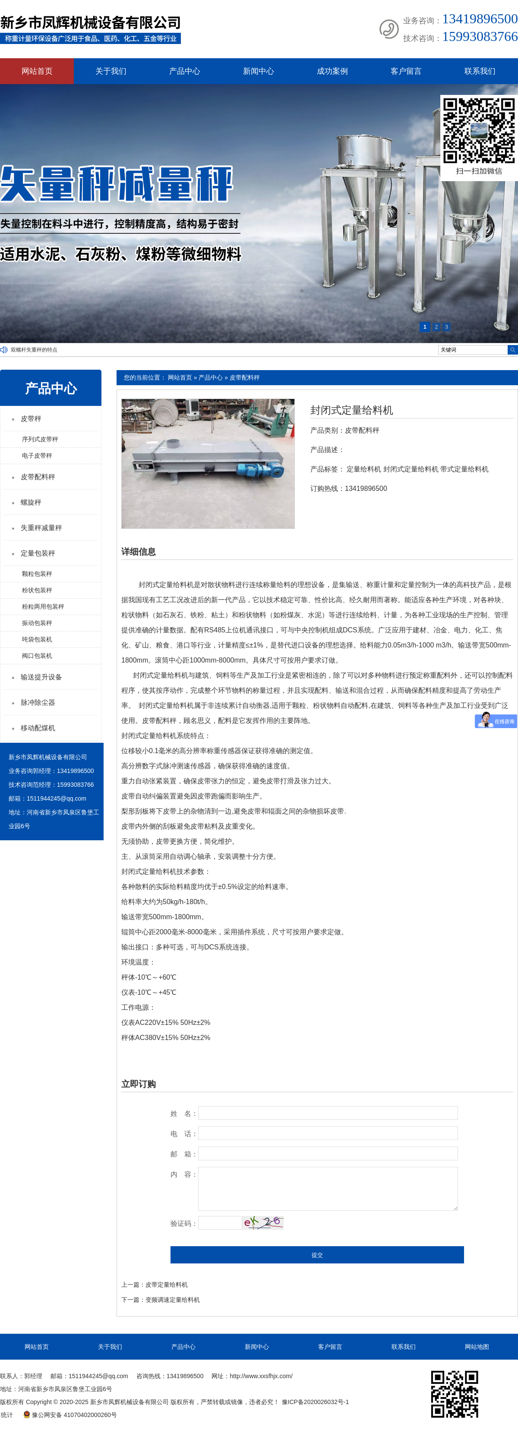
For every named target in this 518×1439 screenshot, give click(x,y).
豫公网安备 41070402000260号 (70, 1414)
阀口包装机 (37, 655)
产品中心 (184, 71)
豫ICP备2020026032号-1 (315, 1401)
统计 (7, 1414)
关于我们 (110, 71)
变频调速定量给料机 (172, 1299)
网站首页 (37, 71)
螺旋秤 (31, 502)
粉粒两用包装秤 (43, 606)
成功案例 (332, 71)
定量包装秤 (38, 553)
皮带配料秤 (245, 377)
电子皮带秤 (37, 455)
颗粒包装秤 (37, 573)
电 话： (184, 1133)
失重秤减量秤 (41, 527)
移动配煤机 (38, 728)
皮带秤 (31, 418)
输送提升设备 (41, 677)
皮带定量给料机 (166, 1284)
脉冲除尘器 (38, 702)
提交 (317, 1255)
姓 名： (184, 1113)
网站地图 (477, 1346)
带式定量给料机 (464, 469)
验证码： (184, 1223)
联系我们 (480, 71)
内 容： (184, 1174)
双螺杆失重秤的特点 (34, 350)
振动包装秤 (37, 622)
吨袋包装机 (37, 639)
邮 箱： (184, 1154)
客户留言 (406, 71)
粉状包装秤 (37, 590)
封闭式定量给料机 (351, 410)
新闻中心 (258, 71)
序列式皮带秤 (40, 439)
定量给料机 (364, 469)
